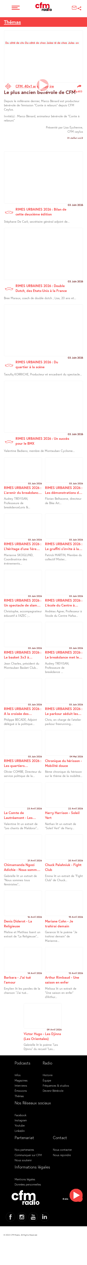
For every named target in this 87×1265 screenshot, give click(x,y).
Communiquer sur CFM (28, 1155)
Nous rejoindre (62, 1155)
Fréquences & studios (56, 1085)
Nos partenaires (24, 1149)
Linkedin (20, 1131)
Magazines (21, 1080)
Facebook (20, 1115)
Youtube (20, 1125)
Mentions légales (25, 1179)
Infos (18, 1075)
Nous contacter (62, 1149)
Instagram (21, 1120)
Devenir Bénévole (53, 1090)
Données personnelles (28, 1184)
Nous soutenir (23, 1160)
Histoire (47, 1075)
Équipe (47, 1080)
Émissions (21, 1090)
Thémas (12, 22)
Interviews (21, 1085)
